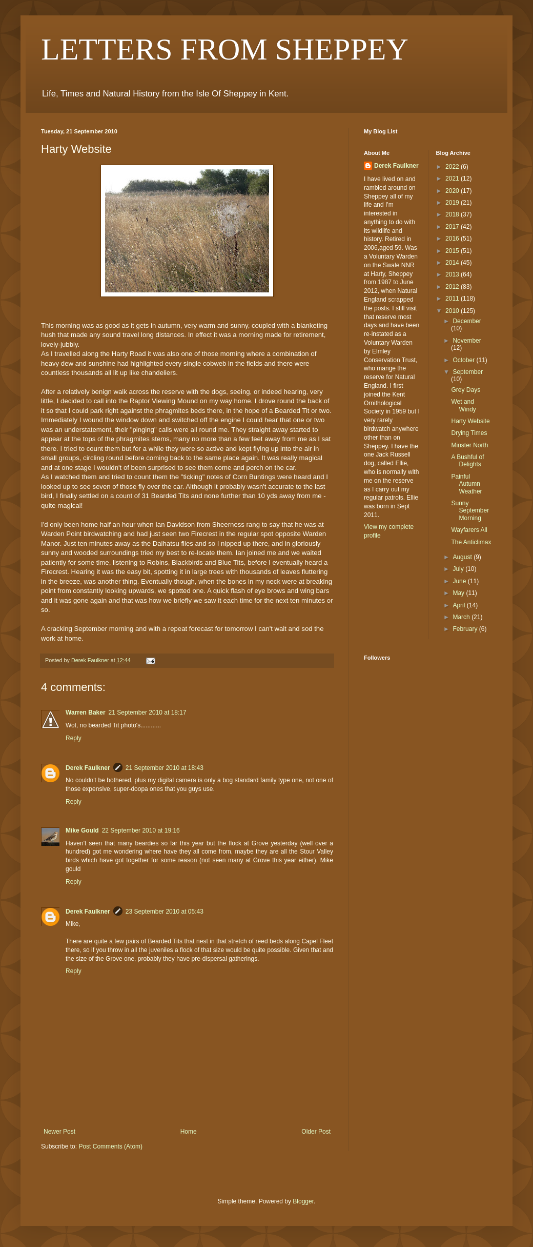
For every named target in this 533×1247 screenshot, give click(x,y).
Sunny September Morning (470, 511)
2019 (453, 202)
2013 (453, 274)
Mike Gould (82, 830)
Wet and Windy (463, 405)
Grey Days (465, 389)
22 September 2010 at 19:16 (141, 830)
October (464, 360)
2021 (453, 178)
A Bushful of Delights (467, 460)
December (467, 321)
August (463, 557)
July (459, 568)
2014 (453, 262)
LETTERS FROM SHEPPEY (224, 49)
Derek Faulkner (88, 767)
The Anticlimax (471, 542)
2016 (453, 238)
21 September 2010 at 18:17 (148, 712)
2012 (453, 286)
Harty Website (470, 421)
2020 (453, 190)
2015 (453, 250)
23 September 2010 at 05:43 (164, 911)
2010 (453, 310)
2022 (453, 166)
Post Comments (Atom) (110, 1146)
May (459, 593)
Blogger (303, 1201)
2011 (453, 298)
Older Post (316, 1131)
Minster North (469, 445)
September (468, 371)
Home (188, 1131)
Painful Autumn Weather (466, 484)
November (467, 340)
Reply (73, 738)
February (466, 628)
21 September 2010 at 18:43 (164, 767)
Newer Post (59, 1131)
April (459, 605)
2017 (453, 226)
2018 (453, 214)
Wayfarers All (469, 529)
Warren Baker (86, 712)
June (460, 581)
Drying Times (469, 433)
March (462, 617)
